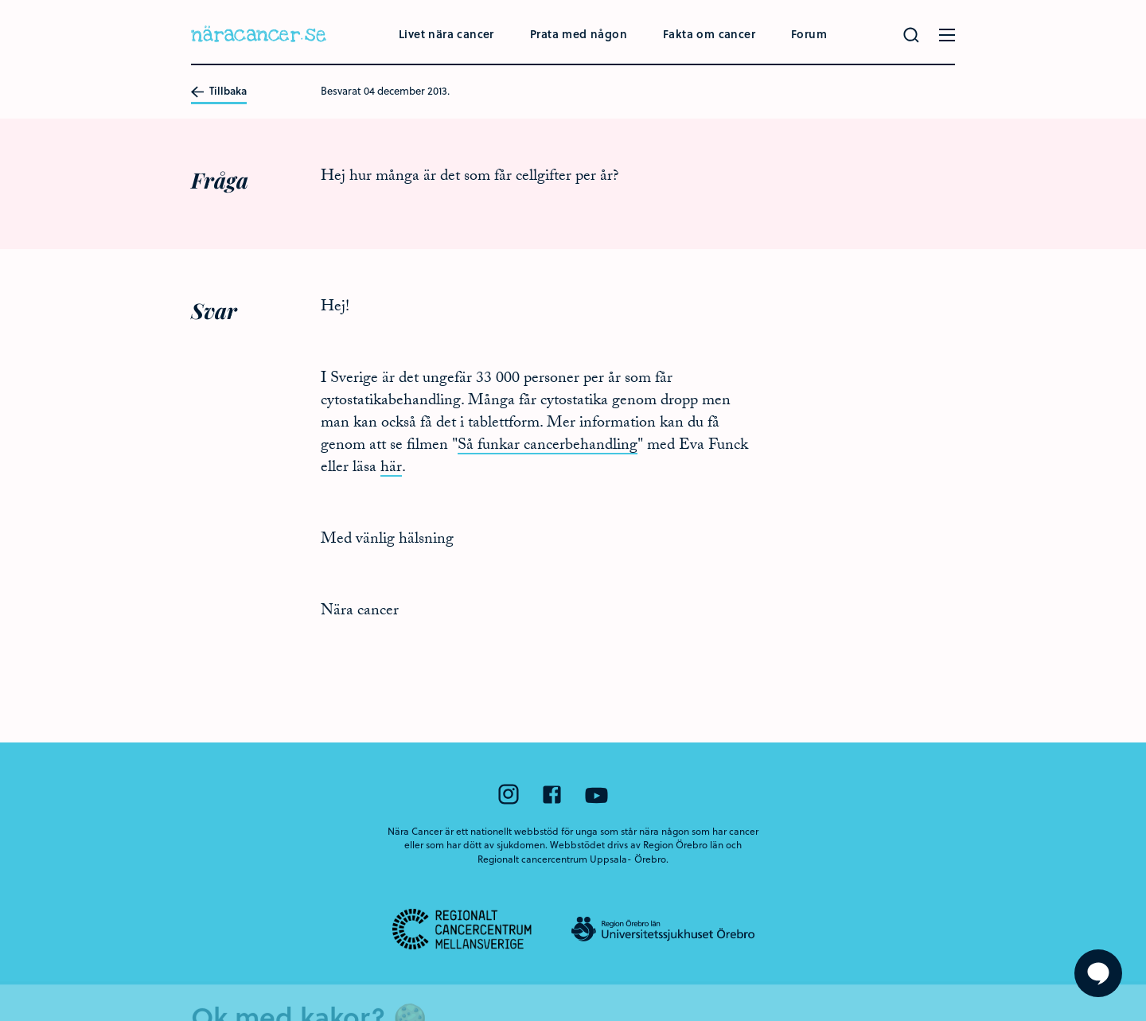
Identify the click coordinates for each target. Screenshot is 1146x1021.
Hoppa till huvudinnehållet (0, 0)
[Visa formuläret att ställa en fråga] (1098, 973)
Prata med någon (578, 33)
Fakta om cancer (709, 33)
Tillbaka (219, 91)
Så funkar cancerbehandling (547, 446)
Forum (809, 33)
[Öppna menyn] (947, 35)
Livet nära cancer (446, 33)
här (391, 469)
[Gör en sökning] (911, 35)
